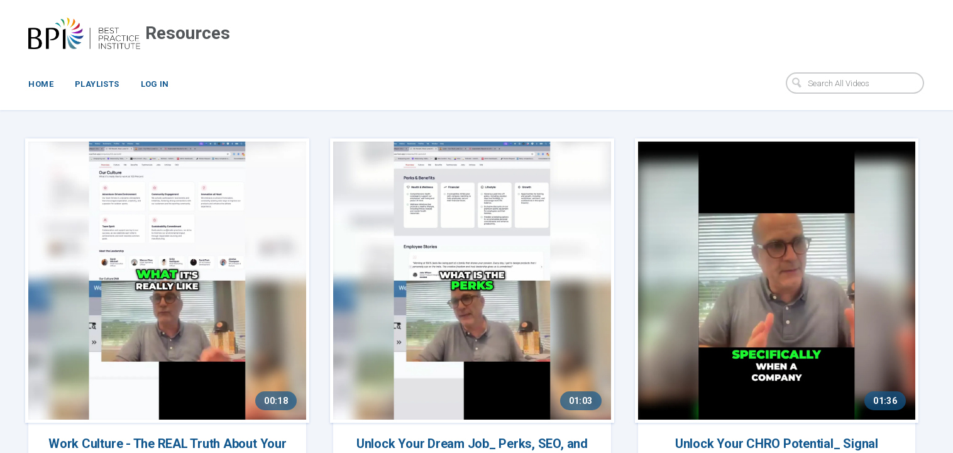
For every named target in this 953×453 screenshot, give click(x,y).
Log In (155, 84)
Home (40, 84)
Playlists (97, 84)
